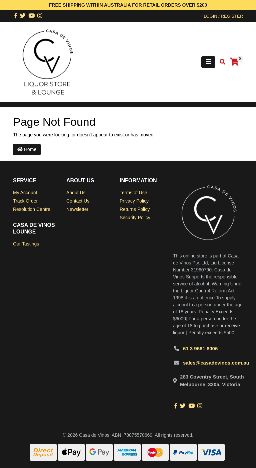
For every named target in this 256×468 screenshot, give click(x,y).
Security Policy (135, 217)
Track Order (25, 201)
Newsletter (77, 209)
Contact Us (77, 201)
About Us (76, 192)
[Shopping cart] (234, 62)
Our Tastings (26, 243)
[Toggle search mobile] (220, 62)
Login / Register (223, 16)
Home (26, 149)
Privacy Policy (134, 201)
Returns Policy (135, 209)
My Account (25, 192)
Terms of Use (133, 192)
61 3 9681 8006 (200, 348)
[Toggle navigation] (208, 62)
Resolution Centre (31, 209)
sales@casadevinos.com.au (216, 363)
